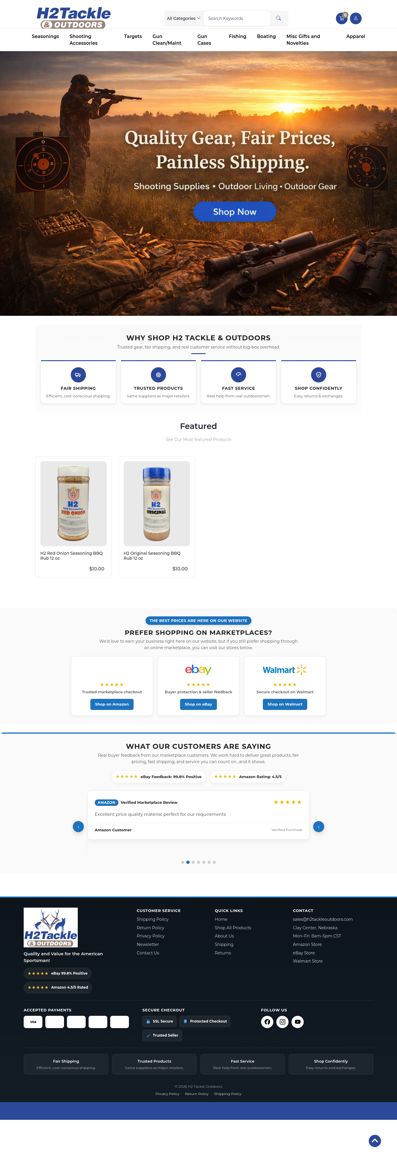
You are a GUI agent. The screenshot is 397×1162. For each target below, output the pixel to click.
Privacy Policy (151, 936)
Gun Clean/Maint (167, 40)
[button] (342, 18)
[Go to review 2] (188, 862)
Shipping (224, 944)
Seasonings (45, 36)
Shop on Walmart (284, 704)
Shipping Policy (153, 919)
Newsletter (148, 944)
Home (221, 919)
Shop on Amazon (112, 704)
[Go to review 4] (198, 862)
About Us (224, 936)
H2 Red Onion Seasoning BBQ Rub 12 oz (71, 556)
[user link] (356, 18)
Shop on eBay (198, 704)
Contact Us (148, 953)
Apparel (355, 36)
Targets (133, 36)
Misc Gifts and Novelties (303, 40)
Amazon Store (307, 944)
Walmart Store (308, 961)
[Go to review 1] (182, 862)
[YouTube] (297, 1022)
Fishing (237, 36)
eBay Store (304, 953)
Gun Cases (204, 40)
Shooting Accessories (84, 40)
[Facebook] (267, 1022)
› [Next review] (319, 826)
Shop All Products (233, 927)
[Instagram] (282, 1022)
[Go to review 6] (209, 862)
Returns (223, 953)
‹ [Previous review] (78, 826)
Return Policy (150, 927)
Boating (266, 36)
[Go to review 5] (203, 862)
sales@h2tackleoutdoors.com (323, 919)
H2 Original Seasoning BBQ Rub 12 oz (152, 556)
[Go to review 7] (214, 862)
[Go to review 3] (193, 862)
